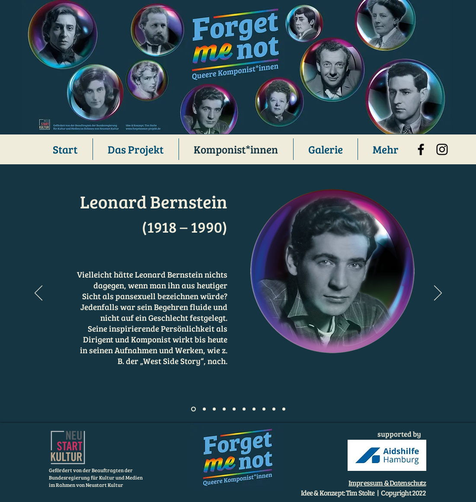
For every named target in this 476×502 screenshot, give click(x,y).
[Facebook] (420, 149)
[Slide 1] (193, 409)
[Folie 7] (254, 409)
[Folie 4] (224, 409)
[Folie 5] (234, 409)
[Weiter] (438, 293)
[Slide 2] (204, 409)
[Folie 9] (273, 409)
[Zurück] (38, 293)
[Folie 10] (283, 409)
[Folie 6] (244, 409)
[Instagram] (442, 149)
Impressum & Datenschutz (387, 483)
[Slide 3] (214, 409)
